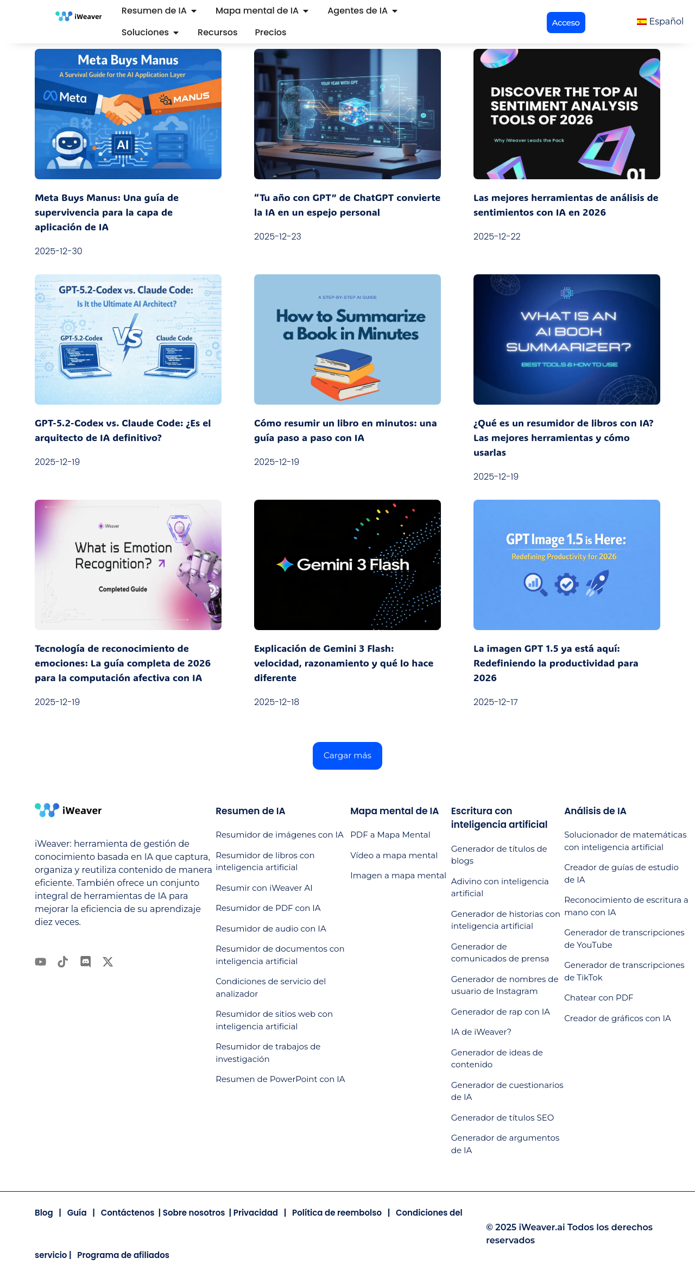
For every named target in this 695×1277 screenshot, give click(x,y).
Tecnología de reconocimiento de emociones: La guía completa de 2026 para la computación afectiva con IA (123, 662)
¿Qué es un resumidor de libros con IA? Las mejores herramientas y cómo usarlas (563, 437)
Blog (44, 1213)
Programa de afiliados (123, 1255)
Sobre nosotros (194, 1213)
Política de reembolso (337, 1213)
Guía (77, 1213)
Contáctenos (128, 1213)
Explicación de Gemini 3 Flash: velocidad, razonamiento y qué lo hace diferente (343, 662)
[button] (566, 22)
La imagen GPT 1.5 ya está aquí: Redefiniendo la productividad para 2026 (556, 662)
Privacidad (255, 1213)
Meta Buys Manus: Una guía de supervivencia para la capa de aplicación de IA (107, 212)
